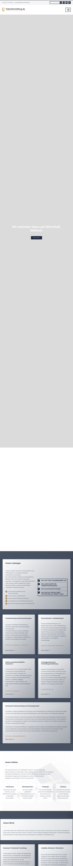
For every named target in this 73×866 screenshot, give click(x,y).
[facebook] (61, 3)
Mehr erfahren (9, 650)
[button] (52, 580)
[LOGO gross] (13, 8)
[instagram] (64, 3)
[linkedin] (69, 3)
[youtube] (66, 3)
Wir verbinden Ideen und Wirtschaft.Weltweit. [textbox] (36, 228)
